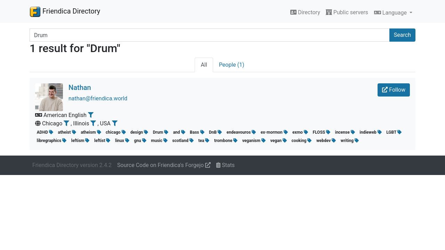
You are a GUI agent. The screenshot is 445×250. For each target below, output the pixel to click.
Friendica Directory (65, 11)
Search (402, 35)
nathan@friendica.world (97, 98)
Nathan (79, 87)
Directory (305, 12)
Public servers (347, 12)
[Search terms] (210, 35)
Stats (225, 165)
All (204, 64)
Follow (393, 89)
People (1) (231, 64)
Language (391, 12)
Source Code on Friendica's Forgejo (164, 165)
